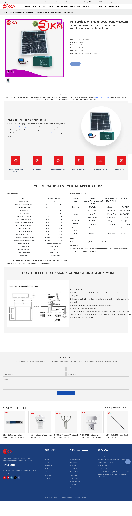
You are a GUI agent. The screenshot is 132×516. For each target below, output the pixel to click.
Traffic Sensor (116, 407)
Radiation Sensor (75, 459)
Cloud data (48, 478)
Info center (48, 472)
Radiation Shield (75, 481)
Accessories (107, 407)
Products (47, 462)
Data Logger (73, 484)
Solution (47, 459)
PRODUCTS (125, 407)
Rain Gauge (73, 465)
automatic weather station (45, 133)
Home (46, 456)
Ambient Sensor (74, 462)
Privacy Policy (84, 497)
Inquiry (75, 64)
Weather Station (75, 472)
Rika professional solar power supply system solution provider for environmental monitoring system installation (42, 12)
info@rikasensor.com (9, 2)
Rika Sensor (6, 12)
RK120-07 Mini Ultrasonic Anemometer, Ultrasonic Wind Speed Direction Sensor (90, 436)
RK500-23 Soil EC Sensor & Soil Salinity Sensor (117, 436)
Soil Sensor (73, 469)
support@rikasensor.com (117, 459)
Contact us (48, 475)
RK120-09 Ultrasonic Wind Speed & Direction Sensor (40, 436)
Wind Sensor (73, 456)
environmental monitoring (101, 97)
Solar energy (23, 127)
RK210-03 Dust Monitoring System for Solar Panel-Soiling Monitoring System (13, 436)
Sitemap (76, 497)
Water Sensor (74, 475)
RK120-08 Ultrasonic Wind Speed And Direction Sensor (66, 436)
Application (48, 465)
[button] (119, 6)
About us (47, 469)
